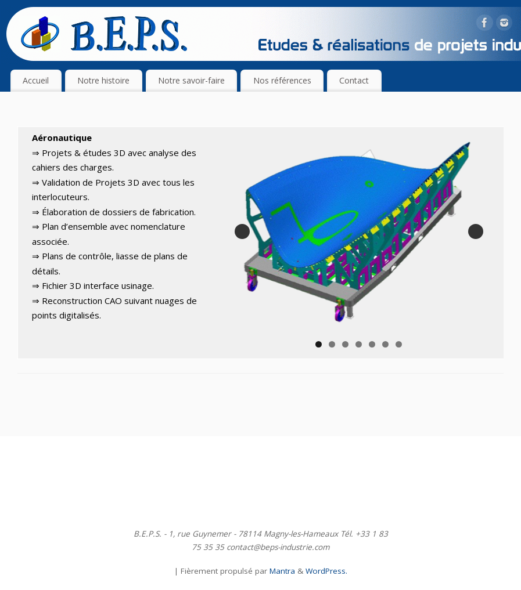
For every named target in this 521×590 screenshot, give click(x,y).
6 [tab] (386, 341)
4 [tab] (360, 341)
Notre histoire (103, 80)
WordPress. (326, 568)
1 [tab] (320, 341)
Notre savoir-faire (191, 80)
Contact (354, 80)
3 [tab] (346, 341)
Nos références (282, 80)
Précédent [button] (243, 229)
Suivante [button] (475, 229)
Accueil (36, 80)
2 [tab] (333, 341)
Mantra (282, 568)
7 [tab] (400, 341)
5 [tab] (373, 341)
